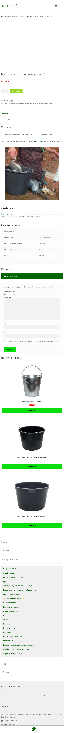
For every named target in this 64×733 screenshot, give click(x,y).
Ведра (21, 16)
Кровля (6, 575)
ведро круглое (19, 96)
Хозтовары (14, 16)
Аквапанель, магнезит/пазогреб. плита (19, 579)
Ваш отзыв (8, 290)
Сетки (5, 613)
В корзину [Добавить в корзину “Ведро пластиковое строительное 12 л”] (32, 518)
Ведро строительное (46, 96)
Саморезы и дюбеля (11, 587)
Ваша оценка (9, 285)
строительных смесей (35, 135)
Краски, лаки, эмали (11, 600)
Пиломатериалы (10, 596)
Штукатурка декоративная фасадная (19, 638)
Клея (5, 608)
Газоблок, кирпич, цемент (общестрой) (19, 583)
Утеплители (8, 634)
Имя (6, 317)
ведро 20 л (9, 96)
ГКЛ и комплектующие (13, 570)
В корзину (16, 84)
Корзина (29, 728)
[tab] (32, 107)
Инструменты (9, 621)
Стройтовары (9, 566)
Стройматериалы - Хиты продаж (17, 642)
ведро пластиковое (31, 96)
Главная (6, 16)
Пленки (6, 617)
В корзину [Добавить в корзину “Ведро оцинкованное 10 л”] (32, 404)
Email (6, 326)
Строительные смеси (12, 604)
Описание (5, 107)
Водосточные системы (13, 630)
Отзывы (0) (5, 113)
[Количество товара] (4, 84)
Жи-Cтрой (9, 6)
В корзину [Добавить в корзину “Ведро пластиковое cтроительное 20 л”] (32, 459)
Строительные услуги (12, 647)
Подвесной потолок (11, 562)
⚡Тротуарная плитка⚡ (14, 591)
